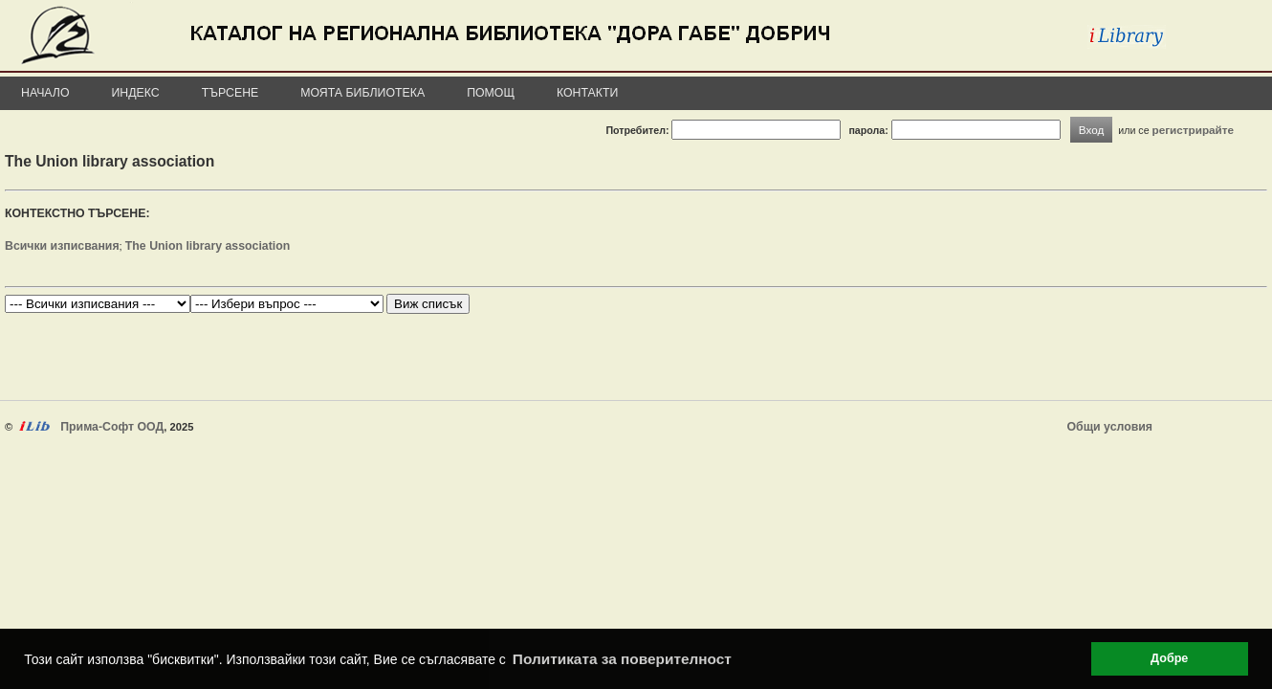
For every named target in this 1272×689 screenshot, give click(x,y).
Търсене (230, 93)
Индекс (136, 93)
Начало (45, 93)
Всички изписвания (62, 246)
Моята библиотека (362, 93)
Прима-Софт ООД (112, 426)
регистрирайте (1193, 129)
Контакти (587, 93)
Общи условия (1109, 426)
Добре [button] (1169, 658)
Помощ (491, 93)
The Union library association (207, 246)
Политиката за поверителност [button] (622, 659)
